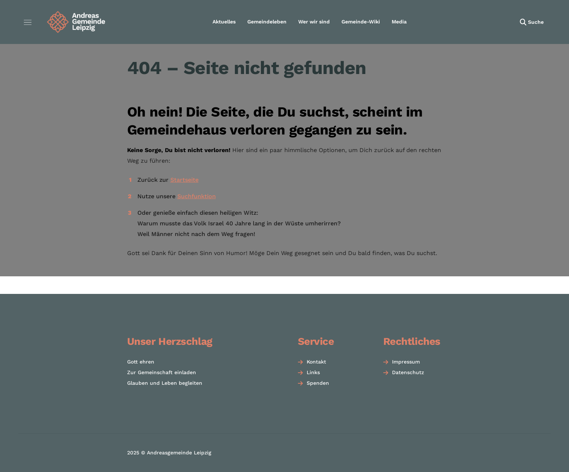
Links (313, 372)
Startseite (184, 179)
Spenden (318, 383)
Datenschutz (408, 372)
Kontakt (316, 362)
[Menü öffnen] (27, 22)
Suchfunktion (196, 196)
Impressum (406, 362)
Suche (536, 22)
